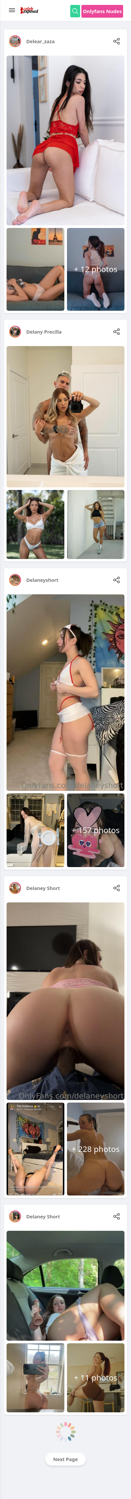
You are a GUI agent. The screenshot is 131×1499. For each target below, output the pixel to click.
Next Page (65, 1459)
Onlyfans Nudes (102, 11)
